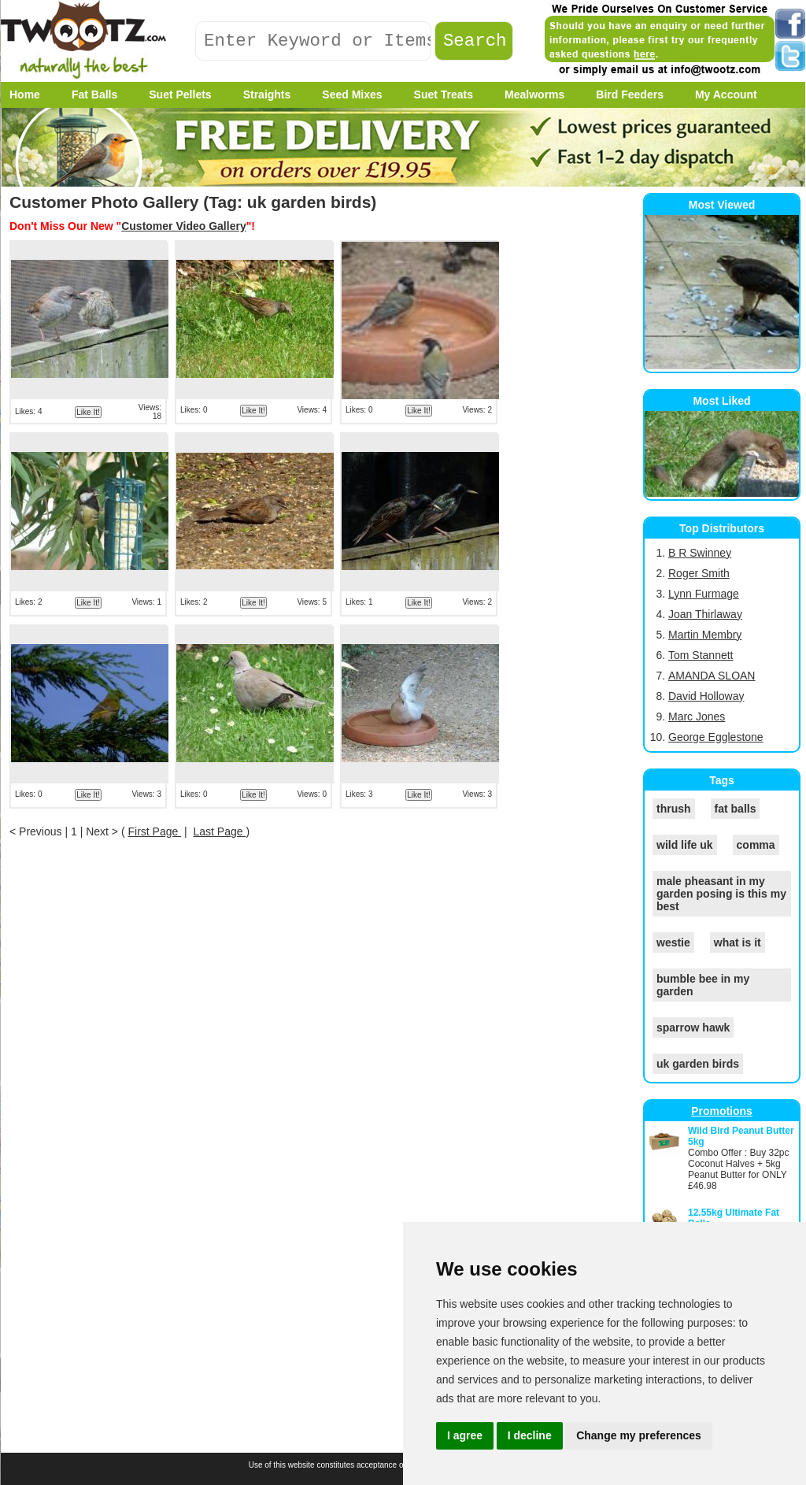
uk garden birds (697, 1063)
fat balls (735, 808)
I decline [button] (530, 1435)
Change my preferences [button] (638, 1435)
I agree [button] (464, 1435)
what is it (737, 942)
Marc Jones (696, 716)
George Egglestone (715, 737)
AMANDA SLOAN (711, 675)
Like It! (87, 412)
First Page (154, 831)
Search (475, 41)
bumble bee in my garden (702, 985)
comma (756, 845)
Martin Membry (704, 634)
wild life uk (684, 845)
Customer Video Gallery (183, 226)
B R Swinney (699, 552)
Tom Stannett (701, 655)
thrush (673, 808)
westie (673, 942)
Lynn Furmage (703, 593)
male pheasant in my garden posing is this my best (721, 894)
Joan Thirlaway (705, 614)
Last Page (220, 831)
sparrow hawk (693, 1027)
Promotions (721, 1111)
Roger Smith (699, 573)
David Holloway (706, 696)
